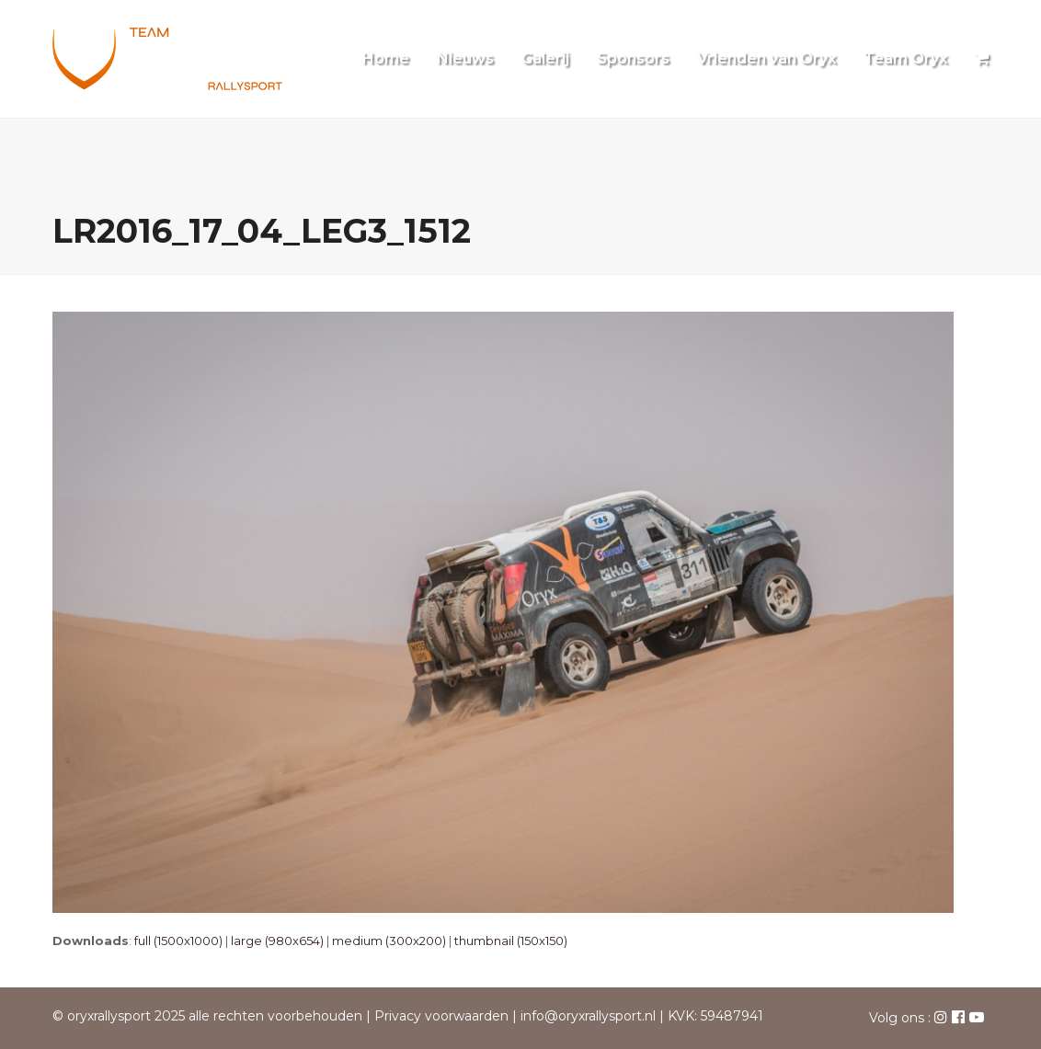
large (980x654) (277, 940)
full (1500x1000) (178, 940)
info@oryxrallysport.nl (588, 1016)
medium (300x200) (389, 940)
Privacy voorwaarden (441, 1016)
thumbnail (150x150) (510, 940)
